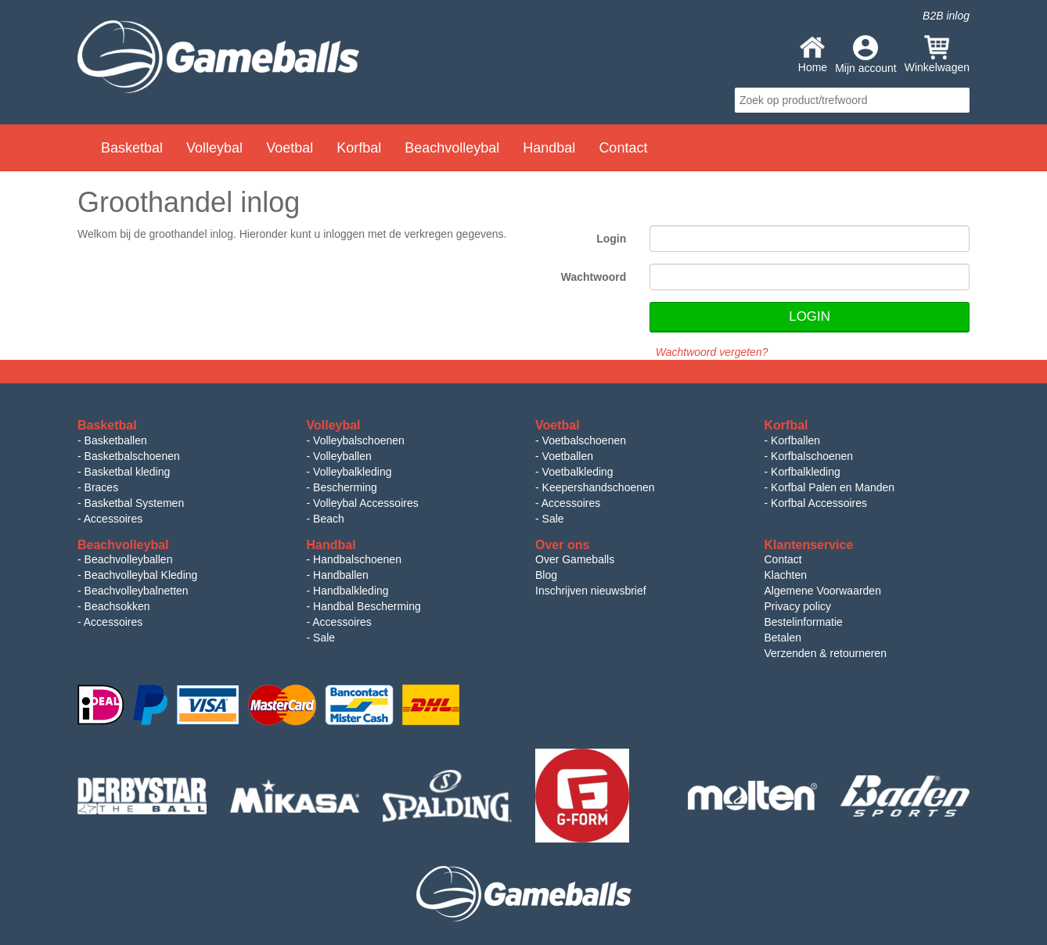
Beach (328, 518)
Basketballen (116, 440)
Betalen (783, 637)
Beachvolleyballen (129, 559)
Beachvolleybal (452, 148)
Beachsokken (117, 606)
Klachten (786, 575)
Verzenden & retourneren (826, 653)
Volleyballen (342, 456)
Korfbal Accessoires (819, 503)
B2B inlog (946, 15)
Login (611, 238)
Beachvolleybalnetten (137, 590)
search (955, 100)
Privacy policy (798, 606)
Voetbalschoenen (584, 440)
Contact (623, 148)
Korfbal (358, 148)
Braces (102, 487)
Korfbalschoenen (812, 456)
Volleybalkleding (352, 471)
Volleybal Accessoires (366, 503)
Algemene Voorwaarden (823, 590)
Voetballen (567, 456)
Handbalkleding (351, 590)
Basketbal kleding (128, 471)
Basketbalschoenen (132, 456)
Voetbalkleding (577, 471)
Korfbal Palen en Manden (832, 487)
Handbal (549, 148)
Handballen (341, 575)
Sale (553, 518)
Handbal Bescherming (367, 606)
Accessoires (113, 518)
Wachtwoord (593, 277)
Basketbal (132, 148)
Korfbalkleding (805, 471)
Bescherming (345, 487)
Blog (546, 575)
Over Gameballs (574, 559)
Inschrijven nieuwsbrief (590, 590)
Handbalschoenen (357, 559)
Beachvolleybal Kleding (141, 575)
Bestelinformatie (804, 622)
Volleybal (214, 148)
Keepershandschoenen (598, 487)
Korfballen (795, 440)
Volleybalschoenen (359, 440)
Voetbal (289, 148)
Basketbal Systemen (135, 503)
